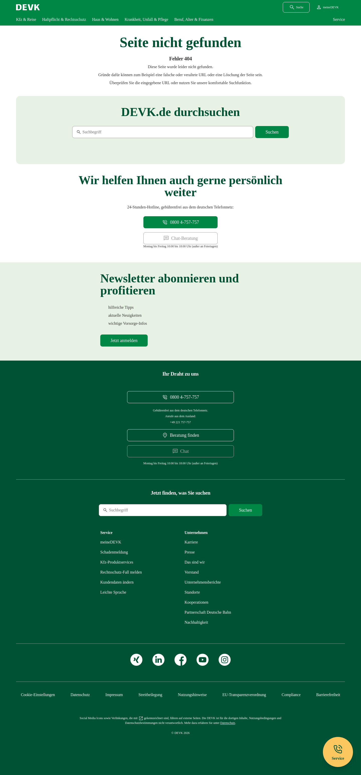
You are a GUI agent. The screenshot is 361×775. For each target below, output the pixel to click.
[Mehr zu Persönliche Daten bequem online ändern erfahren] (117, 582)
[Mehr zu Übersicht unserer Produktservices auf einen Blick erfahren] (116, 562)
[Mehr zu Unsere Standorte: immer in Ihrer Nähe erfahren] (192, 592)
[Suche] (106, 132)
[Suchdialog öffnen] (296, 7)
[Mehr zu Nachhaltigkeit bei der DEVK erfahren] (196, 622)
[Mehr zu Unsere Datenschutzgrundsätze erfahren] (80, 695)
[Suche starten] (272, 132)
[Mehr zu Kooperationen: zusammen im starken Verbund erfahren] (196, 602)
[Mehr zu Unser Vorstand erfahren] (192, 572)
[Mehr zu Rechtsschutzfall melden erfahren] (121, 572)
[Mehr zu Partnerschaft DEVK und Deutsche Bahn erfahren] (208, 612)
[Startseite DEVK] (28, 7)
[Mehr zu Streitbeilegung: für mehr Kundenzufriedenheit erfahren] (150, 695)
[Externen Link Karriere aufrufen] (191, 542)
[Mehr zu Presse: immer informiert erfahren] (190, 552)
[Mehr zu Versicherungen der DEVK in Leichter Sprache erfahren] (113, 592)
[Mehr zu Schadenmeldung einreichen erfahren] (114, 552)
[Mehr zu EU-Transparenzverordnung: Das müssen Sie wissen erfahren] (244, 695)
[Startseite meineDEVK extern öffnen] (327, 7)
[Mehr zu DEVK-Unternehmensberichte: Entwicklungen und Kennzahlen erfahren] (203, 582)
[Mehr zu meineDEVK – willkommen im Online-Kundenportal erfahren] (110, 542)
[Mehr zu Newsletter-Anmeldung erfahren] (124, 341)
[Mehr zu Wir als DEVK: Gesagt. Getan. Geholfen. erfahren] (195, 562)
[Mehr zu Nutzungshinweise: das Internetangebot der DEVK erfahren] (192, 695)
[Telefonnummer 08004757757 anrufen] (180, 222)
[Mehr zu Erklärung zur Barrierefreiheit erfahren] (328, 695)
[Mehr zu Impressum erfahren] (114, 695)
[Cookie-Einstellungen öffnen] (38, 695)
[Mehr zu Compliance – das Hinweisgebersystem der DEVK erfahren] (291, 695)
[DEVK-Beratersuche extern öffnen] (180, 435)
